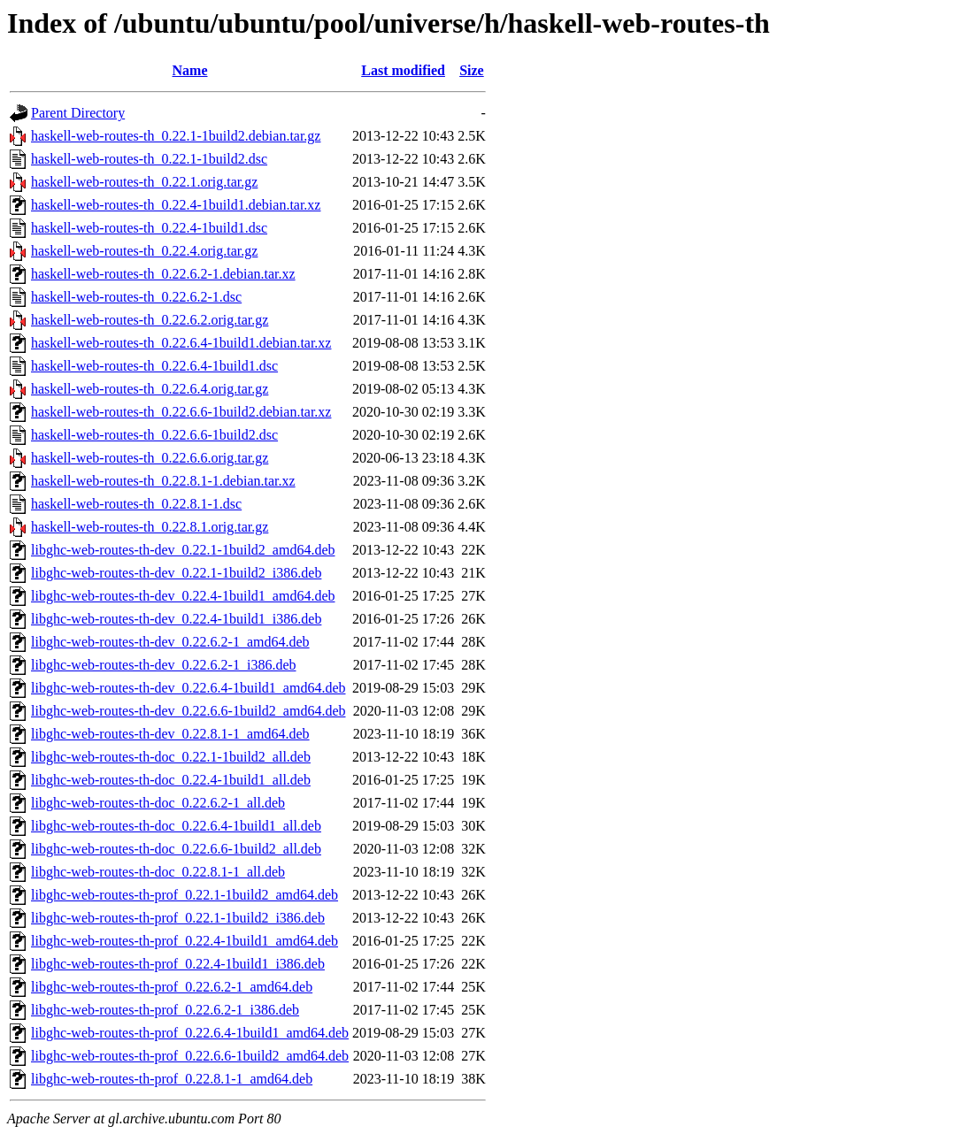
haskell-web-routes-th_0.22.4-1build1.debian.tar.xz (175, 204)
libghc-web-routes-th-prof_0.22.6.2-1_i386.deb (165, 1009)
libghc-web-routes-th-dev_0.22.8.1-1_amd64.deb (170, 733)
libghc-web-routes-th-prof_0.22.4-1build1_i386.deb (178, 963)
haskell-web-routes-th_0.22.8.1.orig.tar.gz (149, 526)
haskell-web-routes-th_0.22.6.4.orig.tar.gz (149, 388)
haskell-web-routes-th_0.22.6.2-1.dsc (136, 296)
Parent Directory (78, 112)
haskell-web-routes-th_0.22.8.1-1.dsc (136, 503)
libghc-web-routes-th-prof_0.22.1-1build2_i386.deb (178, 917)
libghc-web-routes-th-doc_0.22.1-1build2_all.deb (171, 756)
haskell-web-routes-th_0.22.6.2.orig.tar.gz (149, 319)
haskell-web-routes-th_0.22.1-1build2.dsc (149, 158)
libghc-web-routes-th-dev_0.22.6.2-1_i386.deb (163, 664)
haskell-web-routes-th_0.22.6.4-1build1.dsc (154, 365)
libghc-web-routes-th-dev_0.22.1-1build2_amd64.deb (183, 549)
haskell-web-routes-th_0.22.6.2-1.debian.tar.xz (163, 273)
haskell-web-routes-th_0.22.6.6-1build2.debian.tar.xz (181, 411)
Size (471, 70)
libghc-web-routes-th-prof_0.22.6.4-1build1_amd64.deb (190, 1032)
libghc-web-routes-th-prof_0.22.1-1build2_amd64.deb (184, 894)
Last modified (403, 70)
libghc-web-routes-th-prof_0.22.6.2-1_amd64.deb (171, 986)
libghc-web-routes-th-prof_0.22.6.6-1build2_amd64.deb (190, 1055)
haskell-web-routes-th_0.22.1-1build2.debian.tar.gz (175, 135)
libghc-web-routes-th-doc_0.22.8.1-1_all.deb (158, 871)
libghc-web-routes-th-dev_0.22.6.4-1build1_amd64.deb (188, 687)
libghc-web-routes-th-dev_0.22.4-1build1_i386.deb (176, 618)
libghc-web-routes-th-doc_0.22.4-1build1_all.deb (171, 779)
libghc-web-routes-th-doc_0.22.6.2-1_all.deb (158, 802)
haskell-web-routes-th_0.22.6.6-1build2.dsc (154, 434)
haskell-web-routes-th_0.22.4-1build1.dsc (149, 227)
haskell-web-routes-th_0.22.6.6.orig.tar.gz (149, 457)
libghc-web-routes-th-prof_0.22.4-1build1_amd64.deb (184, 940)
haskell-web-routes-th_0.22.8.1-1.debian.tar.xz (163, 480)
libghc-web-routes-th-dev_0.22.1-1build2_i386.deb (176, 572)
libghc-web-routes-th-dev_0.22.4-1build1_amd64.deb (183, 595)
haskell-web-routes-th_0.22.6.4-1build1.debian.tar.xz (181, 342)
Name (190, 70)
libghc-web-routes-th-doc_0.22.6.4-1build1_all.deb (176, 825)
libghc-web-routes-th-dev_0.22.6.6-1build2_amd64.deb (188, 710)
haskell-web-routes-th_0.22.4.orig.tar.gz (144, 250)
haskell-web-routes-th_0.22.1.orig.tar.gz (144, 181)
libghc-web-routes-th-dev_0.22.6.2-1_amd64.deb (170, 641)
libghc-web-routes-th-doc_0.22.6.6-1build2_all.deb (176, 848)
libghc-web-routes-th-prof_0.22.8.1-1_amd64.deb (171, 1078)
